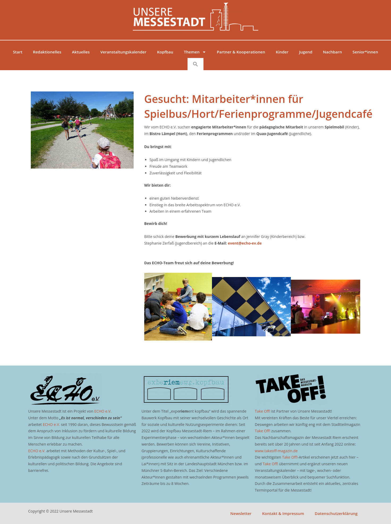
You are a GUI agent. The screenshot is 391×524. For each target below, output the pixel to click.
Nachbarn (332, 52)
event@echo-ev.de (245, 243)
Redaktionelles (47, 52)
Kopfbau (165, 52)
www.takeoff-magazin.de (276, 450)
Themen (195, 52)
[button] (195, 64)
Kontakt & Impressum (283, 513)
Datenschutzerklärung (336, 513)
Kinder (282, 52)
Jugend (305, 52)
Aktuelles (81, 52)
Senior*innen (365, 52)
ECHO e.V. (103, 411)
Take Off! (262, 411)
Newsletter (241, 513)
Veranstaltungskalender (123, 52)
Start (17, 52)
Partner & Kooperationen (241, 52)
